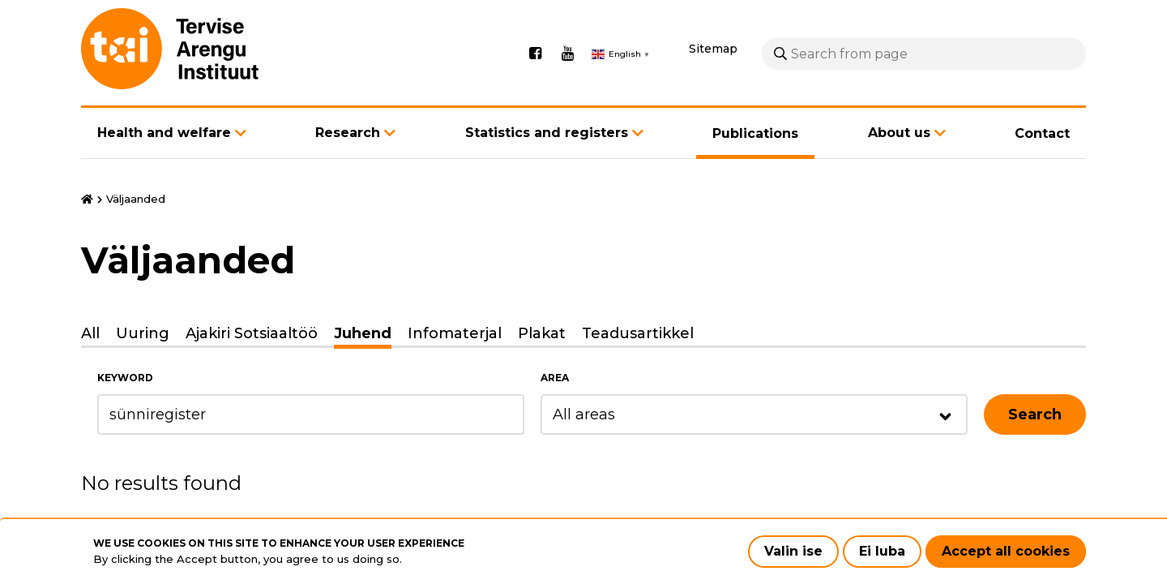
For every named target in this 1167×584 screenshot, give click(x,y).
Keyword (125, 377)
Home (87, 199)
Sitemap (713, 48)
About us (899, 132)
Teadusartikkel (638, 333)
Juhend (362, 333)
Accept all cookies (1006, 551)
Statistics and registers (546, 132)
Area (555, 377)
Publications (755, 133)
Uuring (142, 333)
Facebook (535, 53)
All (90, 333)
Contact (1042, 133)
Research (347, 132)
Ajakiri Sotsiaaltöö (252, 333)
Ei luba (882, 551)
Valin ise (793, 551)
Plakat (542, 333)
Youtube (567, 53)
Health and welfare (164, 132)
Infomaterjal (455, 333)
